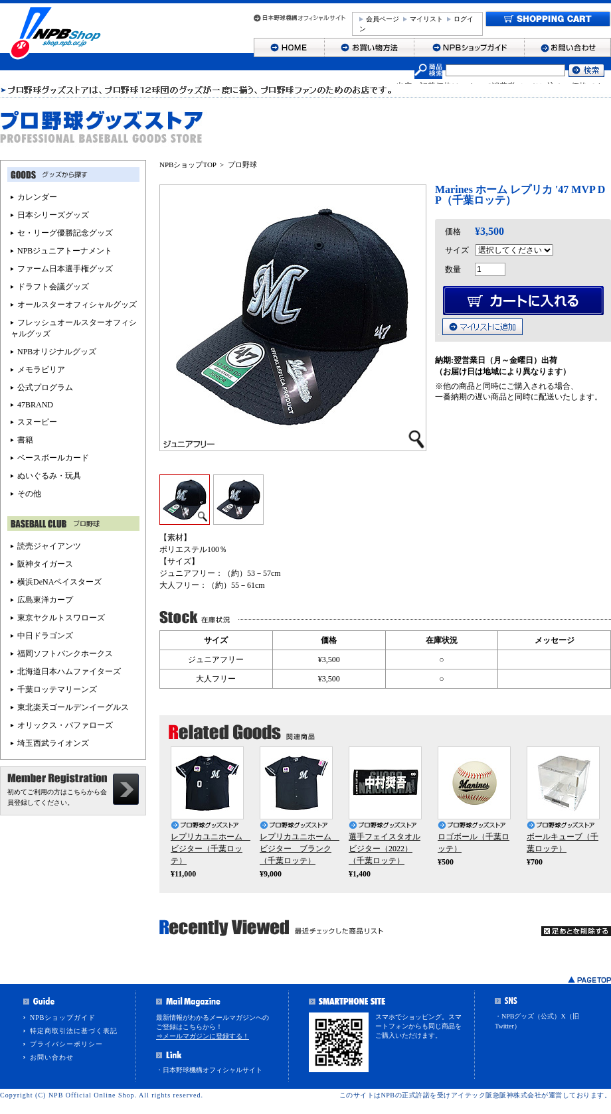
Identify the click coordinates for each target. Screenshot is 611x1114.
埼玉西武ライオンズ (53, 743)
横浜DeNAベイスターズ (59, 582)
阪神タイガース (45, 564)
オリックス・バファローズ (65, 725)
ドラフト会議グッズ (53, 286)
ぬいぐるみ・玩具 (49, 475)
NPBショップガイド (63, 1017)
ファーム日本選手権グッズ (65, 268)
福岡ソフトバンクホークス (65, 653)
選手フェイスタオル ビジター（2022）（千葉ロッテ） (384, 848)
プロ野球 (242, 165)
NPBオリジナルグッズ (56, 351)
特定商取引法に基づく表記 (74, 1030)
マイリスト (426, 19)
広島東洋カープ (45, 599)
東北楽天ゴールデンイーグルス (73, 707)
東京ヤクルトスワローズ (61, 617)
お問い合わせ (52, 1057)
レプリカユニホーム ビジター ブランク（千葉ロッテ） (299, 848)
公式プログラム (45, 387)
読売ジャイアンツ (49, 546)
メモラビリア (41, 369)
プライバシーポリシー (66, 1044)
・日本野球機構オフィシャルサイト (209, 1070)
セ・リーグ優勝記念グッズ (65, 233)
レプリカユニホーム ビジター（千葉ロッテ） (210, 848)
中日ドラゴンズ (45, 635)
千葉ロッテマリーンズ (57, 689)
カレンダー (37, 197)
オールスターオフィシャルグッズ (77, 304)
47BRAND (35, 404)
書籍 (25, 440)
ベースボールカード (53, 457)
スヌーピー (37, 422)
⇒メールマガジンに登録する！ (202, 1036)
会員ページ (382, 19)
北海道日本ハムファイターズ (69, 671)
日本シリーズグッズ (53, 215)
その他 (29, 493)
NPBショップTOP (188, 165)
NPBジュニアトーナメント (64, 250)
